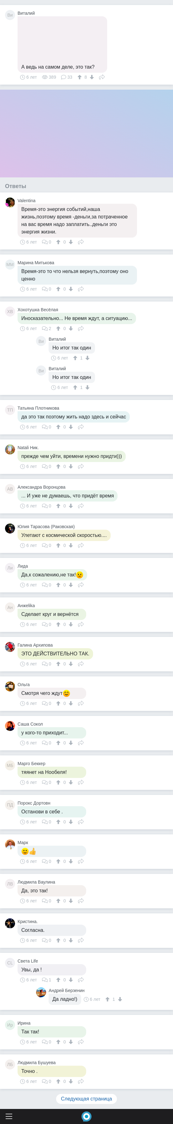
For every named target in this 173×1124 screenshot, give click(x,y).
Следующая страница (86, 1098)
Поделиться (102, 76)
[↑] (80, 77)
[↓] (91, 77)
